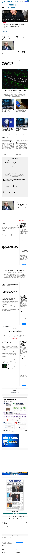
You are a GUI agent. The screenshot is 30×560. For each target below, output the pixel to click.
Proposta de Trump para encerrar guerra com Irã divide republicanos (22, 141)
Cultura (3, 550)
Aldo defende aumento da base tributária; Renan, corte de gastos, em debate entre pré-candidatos (8, 59)
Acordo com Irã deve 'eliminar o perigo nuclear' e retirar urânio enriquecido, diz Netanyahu (9, 306)
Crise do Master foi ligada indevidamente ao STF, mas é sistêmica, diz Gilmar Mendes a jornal (7, 38)
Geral (16, 549)
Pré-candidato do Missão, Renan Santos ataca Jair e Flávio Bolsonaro (22, 52)
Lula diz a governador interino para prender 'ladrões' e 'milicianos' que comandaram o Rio (22, 37)
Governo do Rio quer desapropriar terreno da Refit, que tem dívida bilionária (15, 330)
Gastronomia (4, 555)
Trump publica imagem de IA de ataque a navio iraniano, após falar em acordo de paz (23, 284)
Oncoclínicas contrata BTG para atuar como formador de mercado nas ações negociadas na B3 (10, 359)
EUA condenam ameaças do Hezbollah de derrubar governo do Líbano (8, 141)
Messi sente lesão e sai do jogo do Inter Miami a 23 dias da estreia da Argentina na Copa (14, 519)
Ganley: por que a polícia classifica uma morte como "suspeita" (13, 24)
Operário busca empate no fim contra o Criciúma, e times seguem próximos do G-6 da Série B (15, 162)
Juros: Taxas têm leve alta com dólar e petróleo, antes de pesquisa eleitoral (22, 129)
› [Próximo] (26, 20)
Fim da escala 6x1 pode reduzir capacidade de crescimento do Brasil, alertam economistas (7, 129)
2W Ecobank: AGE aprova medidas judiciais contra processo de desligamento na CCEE (8, 110)
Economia (3, 552)
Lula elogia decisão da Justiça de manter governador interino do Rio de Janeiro (8, 52)
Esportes (3, 553)
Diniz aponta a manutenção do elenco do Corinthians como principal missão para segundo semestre (13, 186)
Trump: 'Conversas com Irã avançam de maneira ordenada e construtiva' (9, 299)
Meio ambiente (18, 552)
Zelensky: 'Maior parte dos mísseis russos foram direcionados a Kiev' (11, 26)
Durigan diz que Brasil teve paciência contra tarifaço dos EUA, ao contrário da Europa (10, 351)
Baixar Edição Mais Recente (19, 542)
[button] (2, 5)
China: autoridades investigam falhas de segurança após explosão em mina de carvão (23, 310)
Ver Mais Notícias (24, 264)
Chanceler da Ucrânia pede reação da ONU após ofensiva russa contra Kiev (9, 292)
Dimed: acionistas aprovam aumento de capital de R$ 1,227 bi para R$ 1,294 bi (15, 91)
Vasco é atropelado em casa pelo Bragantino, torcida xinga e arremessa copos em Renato (14, 180)
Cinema (3, 549)
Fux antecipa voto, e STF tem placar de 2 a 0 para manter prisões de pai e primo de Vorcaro (24, 252)
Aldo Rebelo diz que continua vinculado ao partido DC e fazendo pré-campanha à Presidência (8, 63)
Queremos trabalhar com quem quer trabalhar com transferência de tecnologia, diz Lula (21, 59)
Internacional (18, 550)
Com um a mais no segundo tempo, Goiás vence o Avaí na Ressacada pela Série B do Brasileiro (13, 192)
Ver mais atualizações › (5, 31)
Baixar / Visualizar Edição (15, 513)
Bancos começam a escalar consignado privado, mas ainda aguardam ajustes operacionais (21, 110)
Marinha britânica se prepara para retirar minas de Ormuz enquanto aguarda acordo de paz (23, 297)
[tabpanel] (15, 169)
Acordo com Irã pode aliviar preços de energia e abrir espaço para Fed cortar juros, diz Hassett (10, 343)
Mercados (17, 553)
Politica (17, 555)
